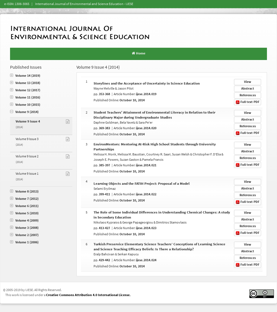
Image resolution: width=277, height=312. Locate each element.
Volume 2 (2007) (24, 235)
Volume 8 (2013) (24, 191)
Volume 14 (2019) (25, 75)
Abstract (247, 88)
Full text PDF (247, 102)
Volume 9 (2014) (24, 112)
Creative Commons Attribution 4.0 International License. (88, 295)
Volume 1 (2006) (24, 242)
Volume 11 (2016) (25, 97)
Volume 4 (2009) (24, 220)
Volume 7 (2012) (24, 198)
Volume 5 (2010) (24, 213)
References (248, 95)
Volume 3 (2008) (24, 227)
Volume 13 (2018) (25, 83)
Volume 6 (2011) (24, 206)
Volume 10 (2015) (25, 104)
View (247, 82)
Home (138, 53)
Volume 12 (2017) (25, 90)
